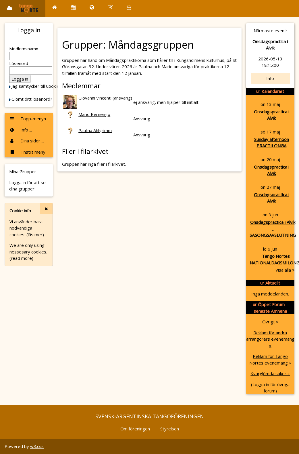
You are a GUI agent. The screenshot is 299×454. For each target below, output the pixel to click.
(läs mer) (35, 234)
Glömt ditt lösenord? (31, 99)
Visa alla (284, 270)
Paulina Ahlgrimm (95, 130)
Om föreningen (135, 429)
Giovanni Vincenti (94, 98)
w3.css (37, 446)
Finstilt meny (27, 152)
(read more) (21, 258)
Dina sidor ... (26, 141)
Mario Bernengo (94, 114)
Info (270, 78)
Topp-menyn (27, 118)
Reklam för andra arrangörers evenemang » (270, 339)
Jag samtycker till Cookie (35, 86)
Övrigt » (270, 322)
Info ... (20, 130)
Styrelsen (169, 429)
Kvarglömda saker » (270, 373)
